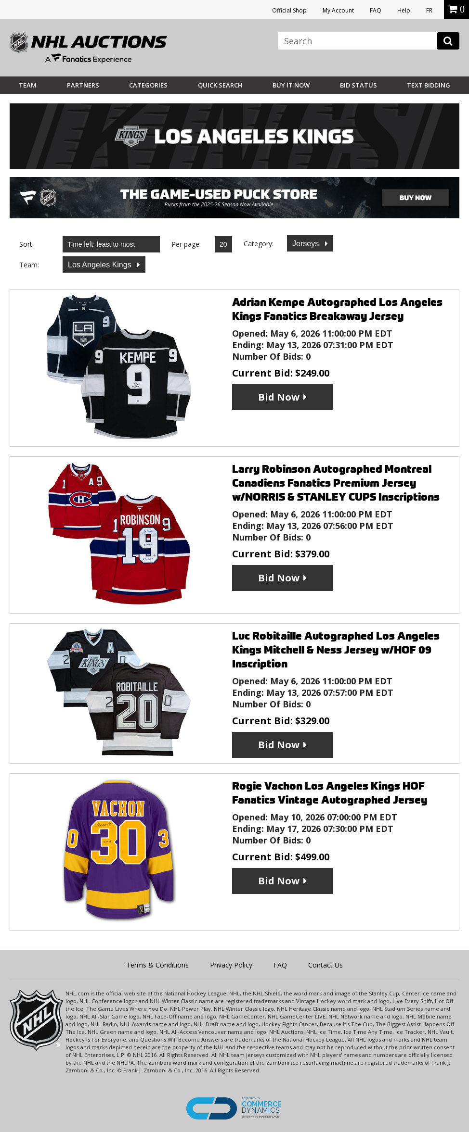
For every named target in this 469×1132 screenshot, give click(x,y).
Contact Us (325, 964)
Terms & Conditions (157, 964)
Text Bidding (428, 85)
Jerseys (306, 243)
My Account (338, 10)
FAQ (375, 10)
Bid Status (358, 85)
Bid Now (279, 396)
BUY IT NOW (291, 85)
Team (28, 85)
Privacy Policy (231, 964)
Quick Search (220, 85)
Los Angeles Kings (100, 265)
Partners (83, 85)
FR (429, 10)
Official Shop (289, 10)
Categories (148, 85)
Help (403, 10)
